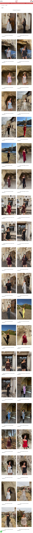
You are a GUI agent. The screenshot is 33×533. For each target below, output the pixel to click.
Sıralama (18, 10)
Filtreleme (14, 10)
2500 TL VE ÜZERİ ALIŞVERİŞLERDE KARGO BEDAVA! (22, 3)
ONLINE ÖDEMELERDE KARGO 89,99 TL (8, 3)
